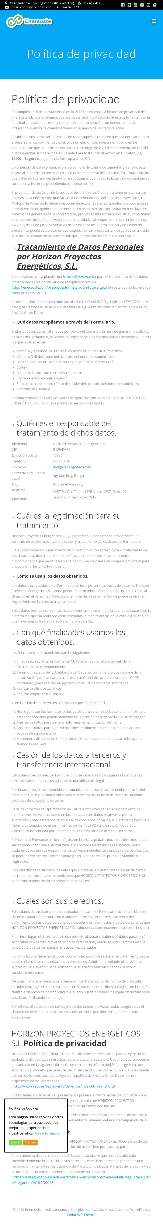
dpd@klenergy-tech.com (72, 467)
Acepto (15, 1142)
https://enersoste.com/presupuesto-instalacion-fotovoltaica (59, 287)
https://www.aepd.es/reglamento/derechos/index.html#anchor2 (63, 1086)
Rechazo (30, 1142)
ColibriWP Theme (81, 1214)
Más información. (48, 1133)
